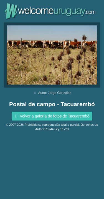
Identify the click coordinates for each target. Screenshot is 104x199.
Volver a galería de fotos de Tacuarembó (51, 116)
